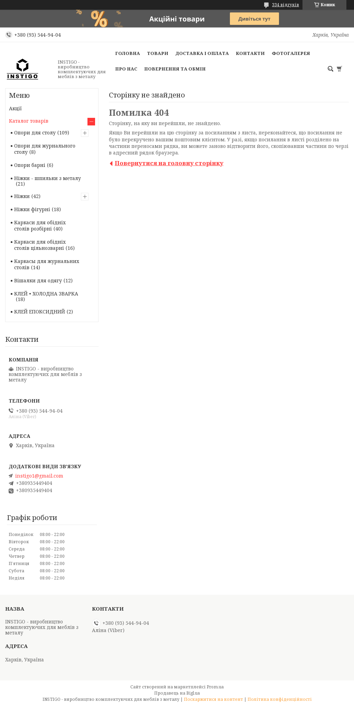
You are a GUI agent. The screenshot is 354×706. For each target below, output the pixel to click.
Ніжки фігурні (32, 209)
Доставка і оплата (202, 53)
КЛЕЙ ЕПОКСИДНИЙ (39, 311)
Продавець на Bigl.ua (177, 693)
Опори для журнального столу (44, 148)
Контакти (250, 53)
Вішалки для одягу (38, 280)
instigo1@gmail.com (39, 476)
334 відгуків (285, 5)
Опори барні (29, 165)
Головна (127, 53)
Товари (157, 53)
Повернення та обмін (175, 69)
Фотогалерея (291, 53)
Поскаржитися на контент (213, 699)
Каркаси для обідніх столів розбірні (40, 225)
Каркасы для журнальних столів (46, 264)
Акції (15, 108)
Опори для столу (35, 132)
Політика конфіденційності (280, 699)
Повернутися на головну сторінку (169, 163)
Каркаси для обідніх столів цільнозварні (40, 244)
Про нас (126, 69)
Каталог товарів (28, 120)
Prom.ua (215, 687)
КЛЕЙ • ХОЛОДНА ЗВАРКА (46, 293)
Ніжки (22, 196)
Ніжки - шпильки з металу (47, 178)
